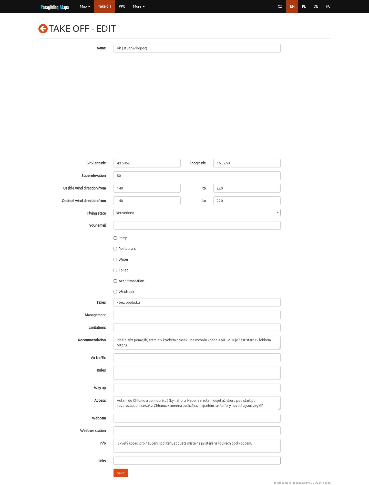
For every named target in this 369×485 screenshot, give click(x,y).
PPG (122, 6)
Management (95, 315)
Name (101, 48)
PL (304, 6)
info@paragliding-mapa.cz (290, 482)
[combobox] (197, 212)
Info (103, 443)
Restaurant (125, 249)
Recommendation (92, 340)
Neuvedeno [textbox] (125, 213)
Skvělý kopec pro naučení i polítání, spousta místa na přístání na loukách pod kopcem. (197, 446)
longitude (198, 163)
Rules (101, 370)
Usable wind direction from (84, 188)
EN (292, 6)
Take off (104, 6)
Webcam (99, 418)
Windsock (124, 292)
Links (102, 461)
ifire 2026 (325, 482)
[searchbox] (116, 460)
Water (121, 259)
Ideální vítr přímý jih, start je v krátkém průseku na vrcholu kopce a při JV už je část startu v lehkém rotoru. (197, 343)
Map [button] (85, 6)
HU (328, 6)
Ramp (120, 238)
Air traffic (98, 358)
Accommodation (129, 281)
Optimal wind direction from (84, 201)
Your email (97, 225)
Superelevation (93, 176)
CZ (280, 6)
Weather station (93, 431)
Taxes (101, 302)
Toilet (121, 270)
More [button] (139, 6)
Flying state (96, 213)
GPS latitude (96, 163)
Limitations (97, 327)
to (204, 188)
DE (316, 6)
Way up (100, 388)
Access (100, 400)
